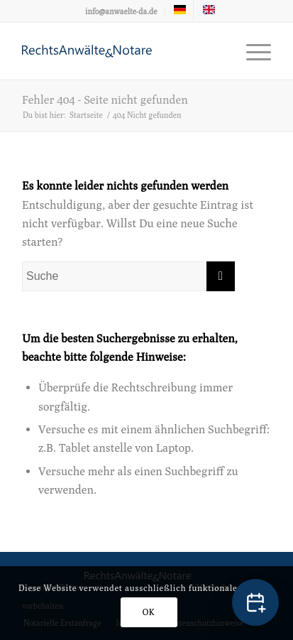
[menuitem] (121, 11)
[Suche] (128, 276)
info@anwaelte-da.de (121, 11)
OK (149, 612)
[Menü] (251, 51)
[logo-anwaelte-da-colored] (121, 51)
